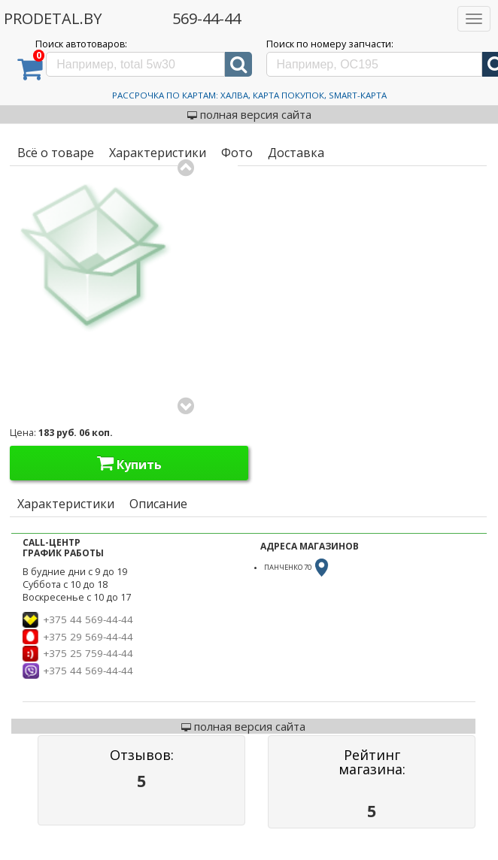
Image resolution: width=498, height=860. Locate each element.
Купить (129, 463)
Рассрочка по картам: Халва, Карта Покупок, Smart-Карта (249, 95)
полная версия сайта (249, 114)
